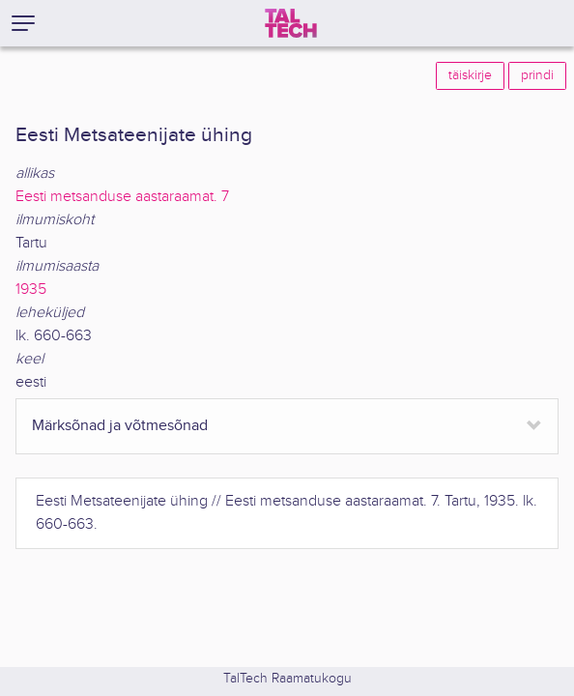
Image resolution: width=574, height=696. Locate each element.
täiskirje (470, 75)
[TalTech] (291, 23)
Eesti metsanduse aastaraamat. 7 (122, 197)
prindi (537, 75)
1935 (30, 289)
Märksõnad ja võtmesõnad (120, 426)
